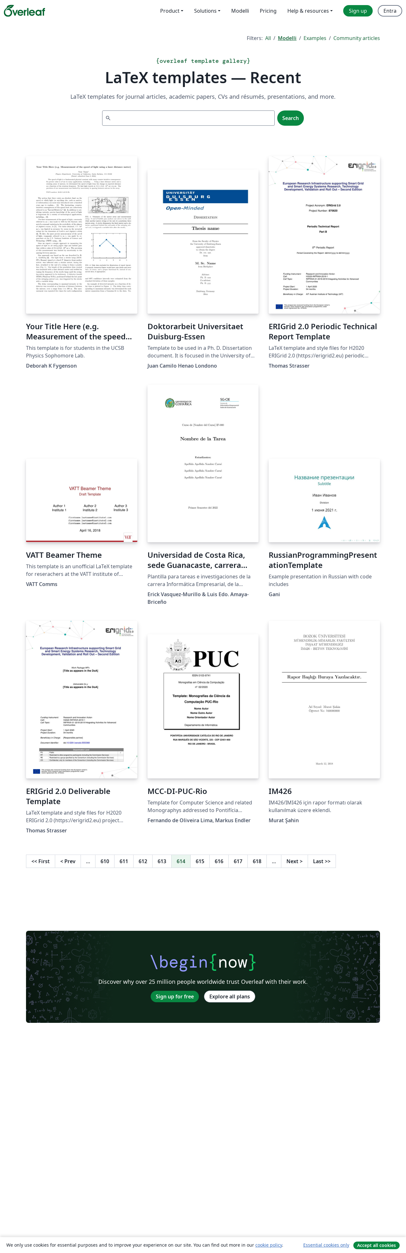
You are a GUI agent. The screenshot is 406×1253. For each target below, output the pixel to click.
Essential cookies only (326, 1245)
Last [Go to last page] (322, 861)
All (268, 38)
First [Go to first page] (40, 861)
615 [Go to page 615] (200, 861)
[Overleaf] (24, 11)
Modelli (287, 38)
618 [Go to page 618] (257, 861)
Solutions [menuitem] (205, 10)
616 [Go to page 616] (219, 861)
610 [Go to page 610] (105, 861)
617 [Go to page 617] (238, 861)
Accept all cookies (376, 1245)
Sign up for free (175, 996)
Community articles (356, 38)
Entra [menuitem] (389, 10)
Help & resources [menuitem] (308, 10)
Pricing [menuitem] (268, 10)
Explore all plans (229, 996)
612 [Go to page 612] (143, 861)
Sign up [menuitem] (358, 10)
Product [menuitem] (170, 10)
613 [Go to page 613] (162, 861)
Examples (315, 38)
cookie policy (268, 1245)
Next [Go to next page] (294, 861)
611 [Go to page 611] (124, 861)
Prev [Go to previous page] (67, 861)
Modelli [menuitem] (240, 10)
